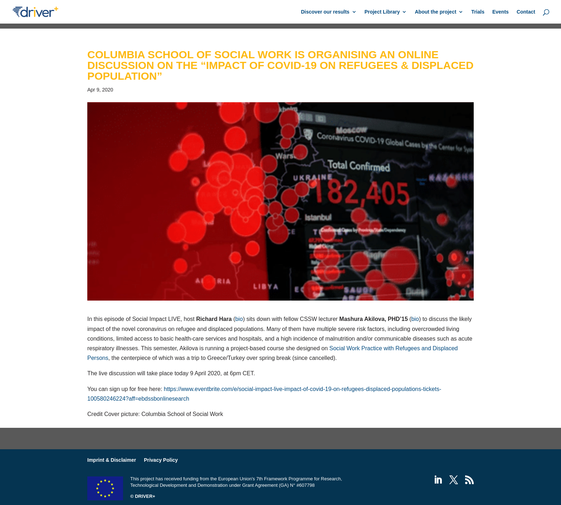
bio (239, 319)
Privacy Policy (161, 460)
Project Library (382, 12)
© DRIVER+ (142, 496)
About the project (435, 12)
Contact (526, 12)
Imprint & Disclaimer (111, 460)
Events (500, 12)
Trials (477, 12)
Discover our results (325, 12)
